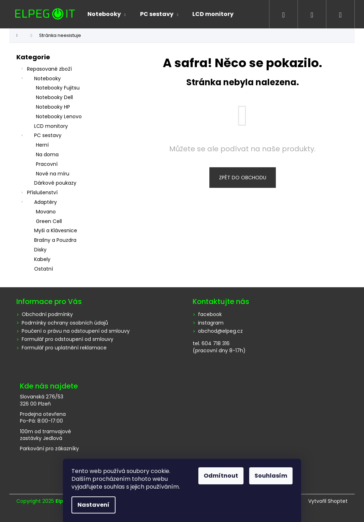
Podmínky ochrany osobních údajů (65, 322)
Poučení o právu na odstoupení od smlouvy (76, 331)
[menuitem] (106, 14)
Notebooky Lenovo (59, 116)
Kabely (42, 259)
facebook (210, 314)
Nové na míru (52, 173)
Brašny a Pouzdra (55, 240)
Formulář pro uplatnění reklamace (64, 347)
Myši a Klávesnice (55, 230)
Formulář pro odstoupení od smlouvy (67, 339)
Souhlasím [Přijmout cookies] (271, 476)
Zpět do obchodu (242, 177)
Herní (42, 144)
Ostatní (43, 268)
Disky (40, 249)
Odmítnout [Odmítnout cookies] (221, 476)
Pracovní (47, 164)
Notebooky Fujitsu (58, 87)
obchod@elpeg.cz (220, 331)
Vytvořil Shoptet (328, 501)
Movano (46, 211)
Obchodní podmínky (47, 314)
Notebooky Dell (54, 97)
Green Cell (49, 221)
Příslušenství (39, 193)
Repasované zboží (46, 69)
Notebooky (40, 79)
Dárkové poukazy (55, 182)
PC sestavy (40, 136)
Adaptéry (38, 203)
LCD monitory (51, 126)
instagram (211, 323)
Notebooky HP (53, 106)
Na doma (47, 154)
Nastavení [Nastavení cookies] (93, 505)
